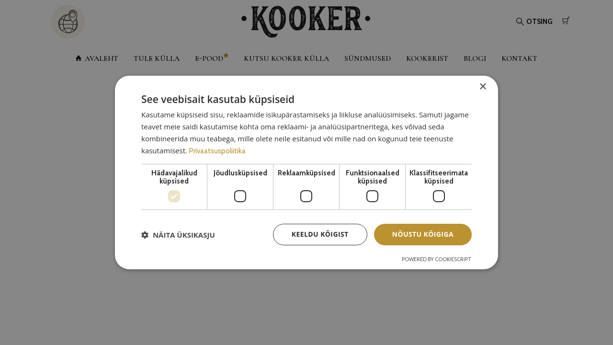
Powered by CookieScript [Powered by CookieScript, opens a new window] (437, 259)
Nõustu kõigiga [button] (423, 234)
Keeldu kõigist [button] (320, 234)
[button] (178, 234)
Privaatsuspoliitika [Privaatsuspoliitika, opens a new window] (217, 151)
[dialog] (306, 172)
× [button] (482, 87)
